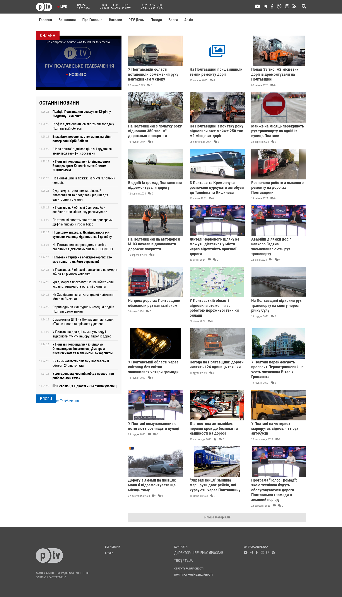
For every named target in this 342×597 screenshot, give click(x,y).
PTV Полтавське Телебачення (57, 401)
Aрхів (188, 20)
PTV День (136, 20)
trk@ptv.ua (183, 561)
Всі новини (67, 20)
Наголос (115, 20)
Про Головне (92, 20)
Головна (45, 20)
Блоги (173, 20)
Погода (156, 20)
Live (62, 7)
